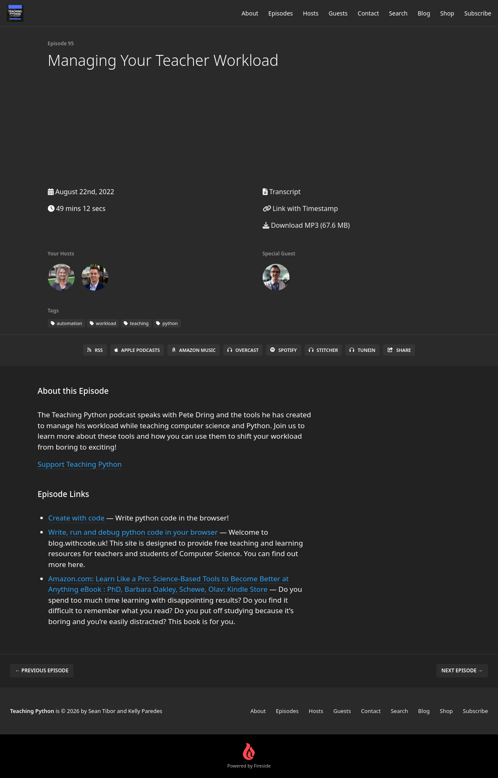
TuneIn (362, 350)
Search (398, 13)
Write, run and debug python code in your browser (133, 532)
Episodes (281, 13)
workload (103, 323)
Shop (447, 13)
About (250, 13)
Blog (424, 13)
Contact (368, 13)
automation (66, 323)
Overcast (242, 350)
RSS (95, 350)
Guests (338, 13)
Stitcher (323, 350)
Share (399, 350)
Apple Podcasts (137, 350)
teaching (136, 323)
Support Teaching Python (80, 464)
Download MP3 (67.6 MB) (306, 225)
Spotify (283, 350)
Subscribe (477, 13)
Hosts (310, 13)
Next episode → (462, 670)
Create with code (77, 518)
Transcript (282, 191)
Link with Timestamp (300, 208)
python (166, 323)
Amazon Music (194, 350)
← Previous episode (41, 670)
